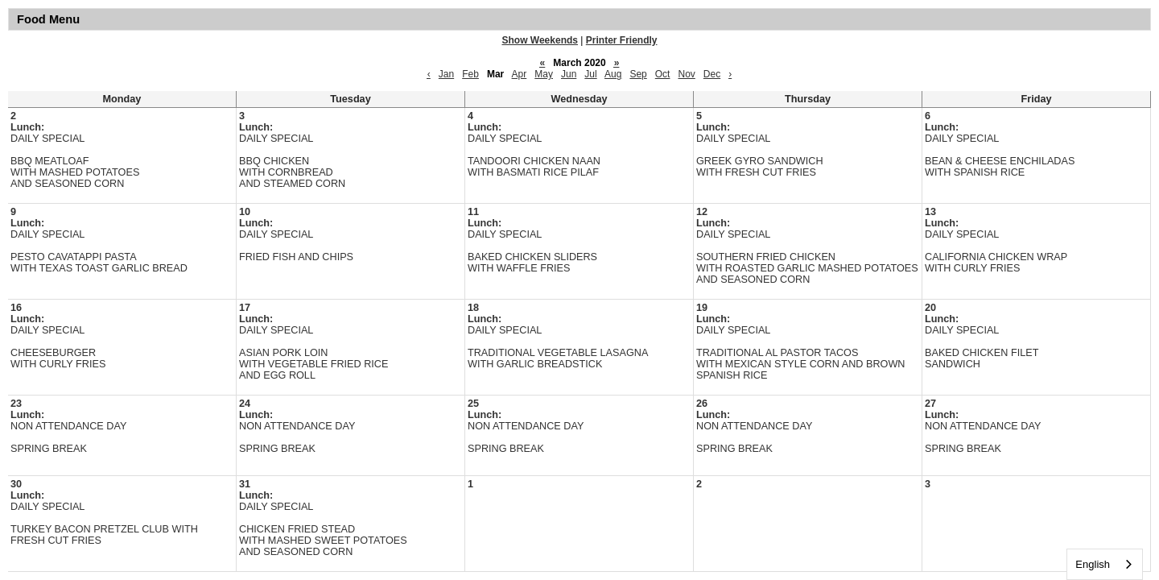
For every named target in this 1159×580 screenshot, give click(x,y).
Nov (686, 74)
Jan (446, 74)
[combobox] (1104, 564)
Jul (590, 74)
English (1092, 564)
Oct (662, 74)
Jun (568, 74)
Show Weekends (540, 40)
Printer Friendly (622, 40)
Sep (637, 74)
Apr (519, 74)
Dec (711, 74)
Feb (470, 74)
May (543, 74)
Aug (612, 74)
